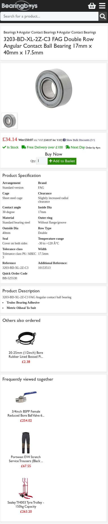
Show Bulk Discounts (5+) (79, 140)
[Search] (102, 16)
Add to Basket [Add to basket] (62, 161)
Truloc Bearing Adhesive (23, 302)
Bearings (10, 32)
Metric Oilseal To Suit (21, 308)
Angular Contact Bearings (37, 32)
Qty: (33, 161)
